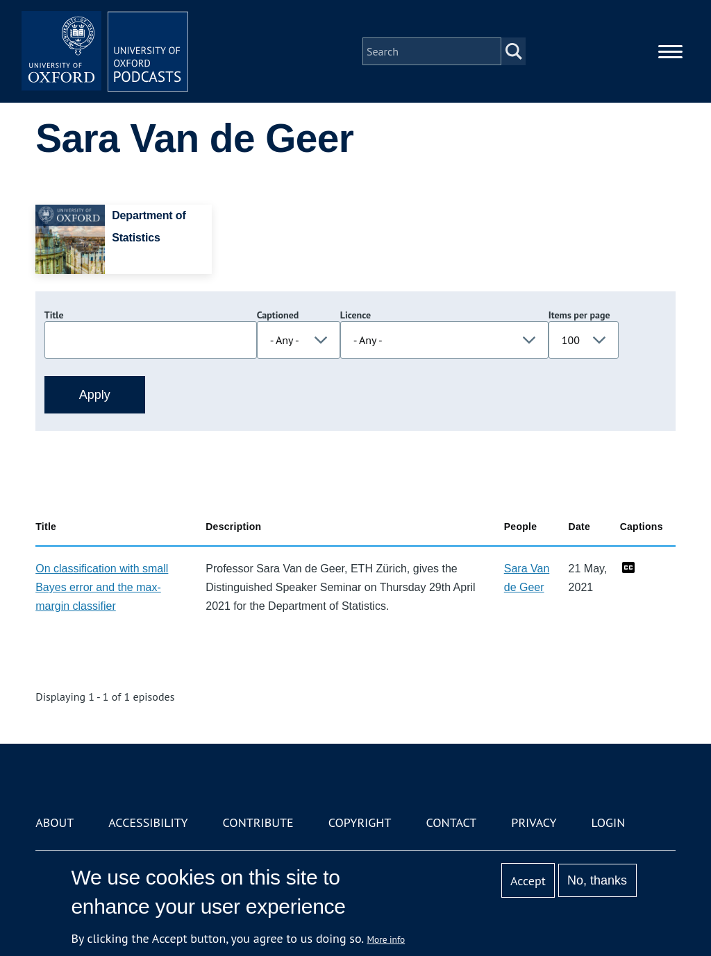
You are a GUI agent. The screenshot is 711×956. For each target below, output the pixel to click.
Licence (355, 315)
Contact (451, 822)
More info (386, 939)
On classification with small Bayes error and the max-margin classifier (101, 587)
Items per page (579, 315)
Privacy (533, 822)
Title (54, 315)
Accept (528, 881)
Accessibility (147, 822)
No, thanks (597, 880)
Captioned (278, 315)
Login (609, 822)
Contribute (258, 822)
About (54, 822)
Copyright (360, 822)
